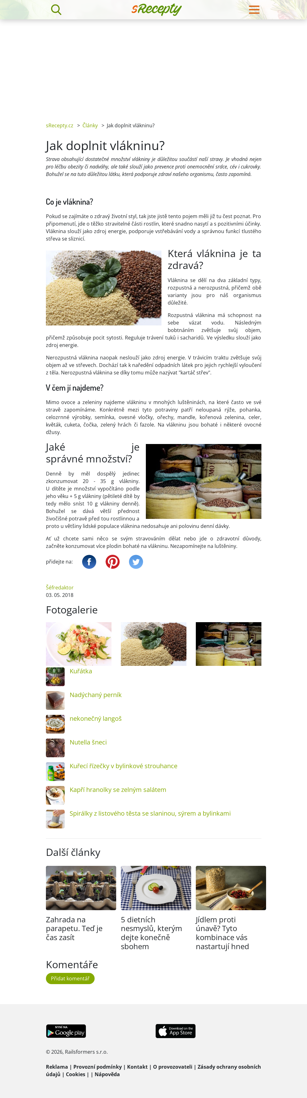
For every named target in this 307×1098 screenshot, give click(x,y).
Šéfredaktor (60, 587)
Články (90, 125)
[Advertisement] (153, 66)
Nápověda (107, 1074)
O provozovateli (172, 1066)
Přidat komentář (70, 978)
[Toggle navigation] (254, 9)
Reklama (57, 1066)
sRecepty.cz (59, 125)
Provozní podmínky (97, 1066)
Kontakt (137, 1066)
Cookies (75, 1074)
